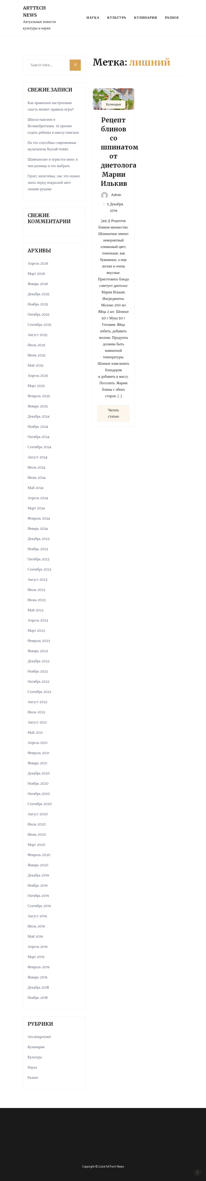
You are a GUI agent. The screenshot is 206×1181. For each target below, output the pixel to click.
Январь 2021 (37, 763)
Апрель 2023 (38, 620)
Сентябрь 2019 (39, 906)
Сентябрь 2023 (39, 569)
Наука (93, 18)
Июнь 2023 (37, 600)
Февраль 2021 (38, 753)
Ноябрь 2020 (38, 784)
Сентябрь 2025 (39, 325)
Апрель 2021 (38, 743)
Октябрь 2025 (39, 314)
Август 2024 (38, 457)
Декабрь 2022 (38, 661)
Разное (172, 18)
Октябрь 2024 (39, 437)
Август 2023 (38, 580)
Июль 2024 (36, 467)
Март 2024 (36, 508)
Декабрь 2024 (38, 416)
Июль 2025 (36, 345)
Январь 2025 (38, 406)
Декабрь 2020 (39, 773)
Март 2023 (36, 631)
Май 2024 (35, 488)
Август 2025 (38, 335)
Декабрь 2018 (38, 987)
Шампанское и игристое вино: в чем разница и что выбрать (53, 162)
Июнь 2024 (37, 478)
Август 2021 (37, 722)
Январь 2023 (38, 651)
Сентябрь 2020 (40, 804)
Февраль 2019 (38, 967)
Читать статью (113, 413)
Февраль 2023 (39, 641)
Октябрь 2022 (39, 682)
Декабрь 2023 (38, 539)
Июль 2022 (36, 712)
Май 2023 (35, 610)
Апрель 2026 (38, 263)
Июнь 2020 (37, 835)
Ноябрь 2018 (38, 998)
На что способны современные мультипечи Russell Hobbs (52, 146)
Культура (116, 18)
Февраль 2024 (39, 518)
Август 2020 (38, 814)
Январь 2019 (37, 977)
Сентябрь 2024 (39, 447)
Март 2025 (36, 386)
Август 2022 (38, 702)
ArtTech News (34, 11)
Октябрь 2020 (39, 794)
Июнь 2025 (37, 355)
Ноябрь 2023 (38, 549)
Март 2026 (36, 274)
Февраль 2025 (39, 396)
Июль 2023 (36, 590)
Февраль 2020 (39, 855)
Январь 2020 (38, 865)
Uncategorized (39, 1037)
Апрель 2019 (38, 947)
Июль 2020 (37, 824)
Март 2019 (36, 957)
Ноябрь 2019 (38, 886)
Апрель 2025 (38, 376)
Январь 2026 (38, 284)
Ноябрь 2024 (38, 427)
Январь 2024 (38, 529)
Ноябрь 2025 (38, 304)
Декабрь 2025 (38, 294)
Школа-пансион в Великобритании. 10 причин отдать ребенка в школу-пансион (53, 126)
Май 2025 (35, 365)
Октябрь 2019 (38, 896)
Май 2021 (35, 733)
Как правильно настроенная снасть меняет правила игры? (51, 106)
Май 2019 (35, 936)
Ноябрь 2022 (38, 671)
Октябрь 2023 (39, 559)
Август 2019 (37, 916)
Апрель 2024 (38, 498)
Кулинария (145, 18)
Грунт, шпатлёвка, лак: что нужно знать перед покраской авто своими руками (54, 182)
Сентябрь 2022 (39, 692)
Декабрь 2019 (38, 875)
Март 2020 (36, 845)
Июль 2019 (36, 926)
